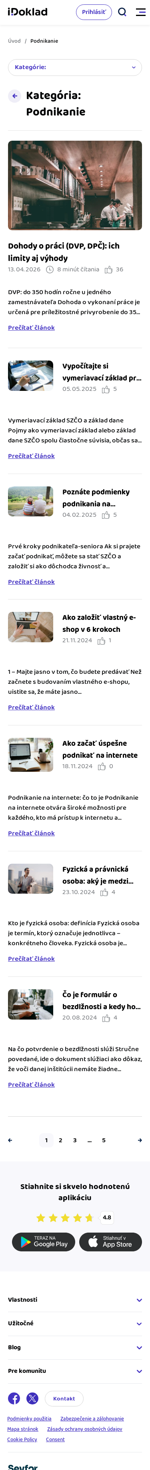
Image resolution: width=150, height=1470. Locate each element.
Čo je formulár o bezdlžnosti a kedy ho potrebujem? (99, 1007)
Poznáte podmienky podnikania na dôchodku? (96, 504)
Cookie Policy (22, 1439)
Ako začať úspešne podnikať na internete (100, 749)
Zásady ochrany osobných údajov (84, 1429)
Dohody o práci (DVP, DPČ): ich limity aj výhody (64, 252)
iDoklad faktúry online (27, 12)
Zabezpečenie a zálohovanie (92, 1418)
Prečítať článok (31, 328)
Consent (55, 1439)
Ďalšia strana (138, 1140)
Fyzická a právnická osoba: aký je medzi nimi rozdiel (95, 881)
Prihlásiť (94, 12)
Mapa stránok (22, 1429)
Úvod (14, 41)
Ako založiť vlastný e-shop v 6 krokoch (99, 623)
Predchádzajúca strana (12, 1140)
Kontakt (64, 1398)
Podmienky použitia (29, 1418)
